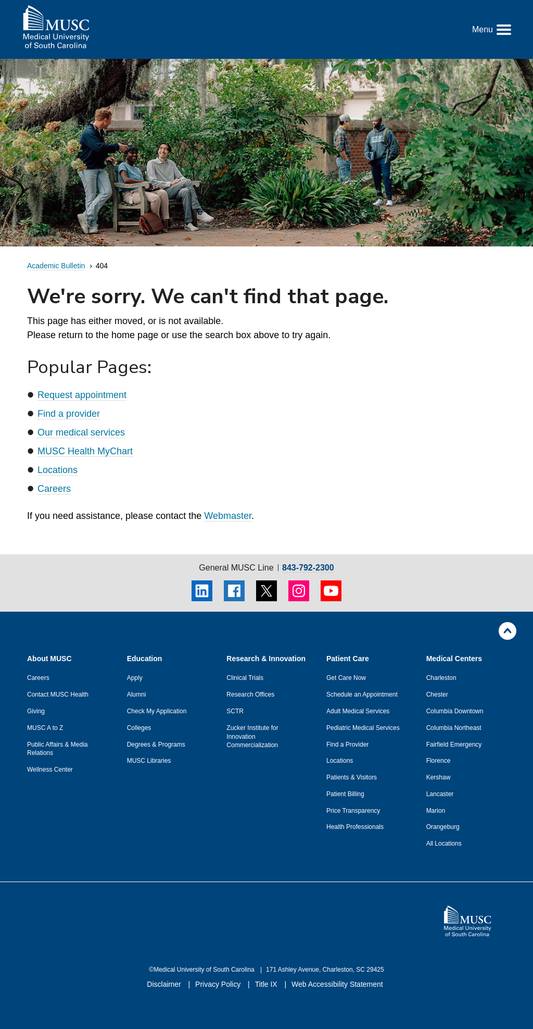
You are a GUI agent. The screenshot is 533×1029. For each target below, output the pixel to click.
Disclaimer (165, 984)
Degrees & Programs (156, 744)
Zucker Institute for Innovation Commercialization (252, 736)
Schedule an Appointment (362, 694)
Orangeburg (443, 826)
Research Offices (250, 694)
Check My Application (157, 711)
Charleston (441, 677)
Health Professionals (355, 826)
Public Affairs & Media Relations (57, 749)
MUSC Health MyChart (85, 451)
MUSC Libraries (149, 760)
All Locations (444, 843)
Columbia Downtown (455, 711)
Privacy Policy (219, 984)
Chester (437, 694)
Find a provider (68, 413)
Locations (57, 470)
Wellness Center (50, 769)
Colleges (139, 728)
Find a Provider (347, 744)
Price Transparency (353, 810)
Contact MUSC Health (57, 694)
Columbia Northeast (453, 728)
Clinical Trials (244, 677)
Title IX (267, 984)
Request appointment (81, 395)
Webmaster (227, 516)
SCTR (235, 711)
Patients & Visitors (351, 777)
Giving (36, 711)
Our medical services (81, 432)
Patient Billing (345, 794)
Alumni (136, 694)
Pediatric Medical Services (363, 728)
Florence (438, 760)
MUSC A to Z (45, 728)
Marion (436, 810)
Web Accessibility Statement (337, 984)
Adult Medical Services (357, 711)
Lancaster (440, 794)
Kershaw (438, 777)
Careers (54, 488)
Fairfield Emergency (454, 744)
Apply (135, 677)
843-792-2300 (308, 568)
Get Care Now (346, 677)
